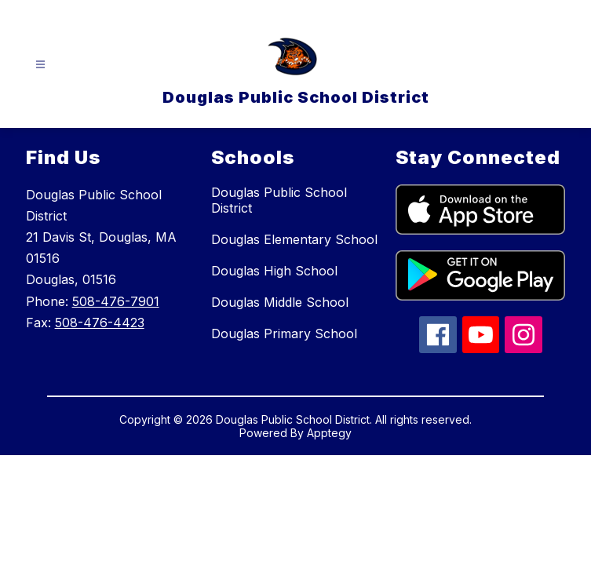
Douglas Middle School (279, 302)
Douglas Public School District (279, 200)
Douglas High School (274, 271)
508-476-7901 (115, 301)
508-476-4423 (99, 322)
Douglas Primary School (284, 333)
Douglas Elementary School (294, 239)
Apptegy (329, 432)
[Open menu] (40, 65)
